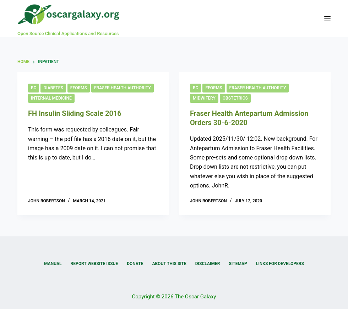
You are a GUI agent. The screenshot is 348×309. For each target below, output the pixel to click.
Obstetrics (235, 98)
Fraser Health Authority (122, 87)
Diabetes (53, 87)
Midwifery (204, 98)
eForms (78, 87)
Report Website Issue (94, 263)
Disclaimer (207, 263)
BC (33, 87)
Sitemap (238, 263)
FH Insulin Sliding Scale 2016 (74, 113)
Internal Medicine (51, 98)
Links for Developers (280, 263)
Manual (52, 263)
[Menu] (327, 19)
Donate (135, 263)
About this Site (169, 263)
